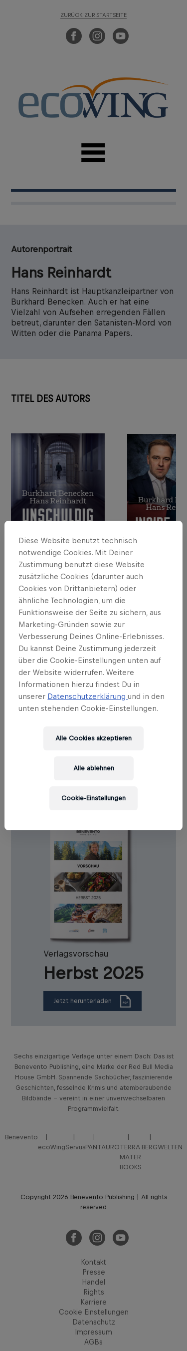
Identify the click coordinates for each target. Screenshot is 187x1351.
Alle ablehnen (93, 768)
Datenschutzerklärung (87, 696)
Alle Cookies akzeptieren (93, 738)
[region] (93, 675)
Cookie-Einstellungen (93, 798)
